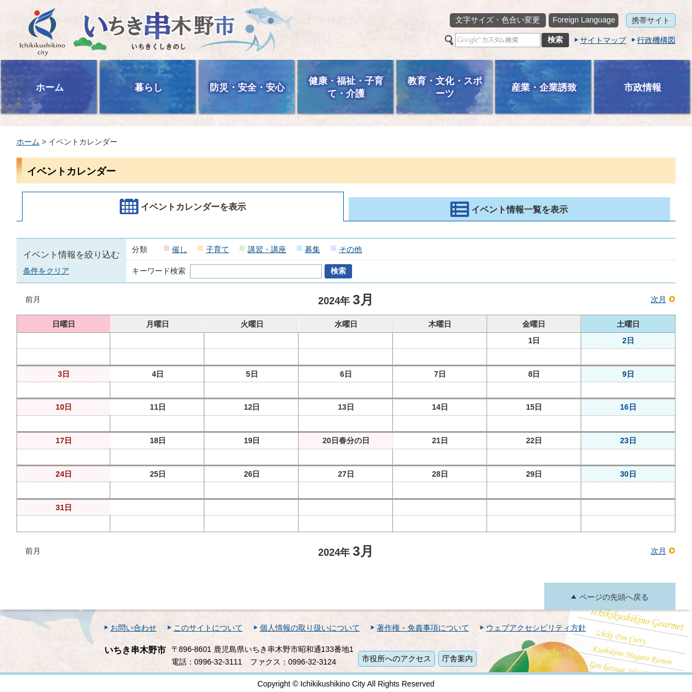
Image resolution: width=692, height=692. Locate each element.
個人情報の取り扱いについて (310, 627)
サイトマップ (603, 40)
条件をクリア (46, 270)
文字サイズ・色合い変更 (497, 19)
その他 (350, 249)
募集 (312, 249)
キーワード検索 (159, 270)
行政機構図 (656, 40)
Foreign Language (584, 19)
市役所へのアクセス (396, 658)
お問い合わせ (133, 627)
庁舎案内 (457, 658)
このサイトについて (208, 627)
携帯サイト (651, 20)
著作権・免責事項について (423, 627)
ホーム (28, 141)
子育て (217, 249)
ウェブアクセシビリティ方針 (536, 627)
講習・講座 (267, 249)
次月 (658, 299)
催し (179, 249)
